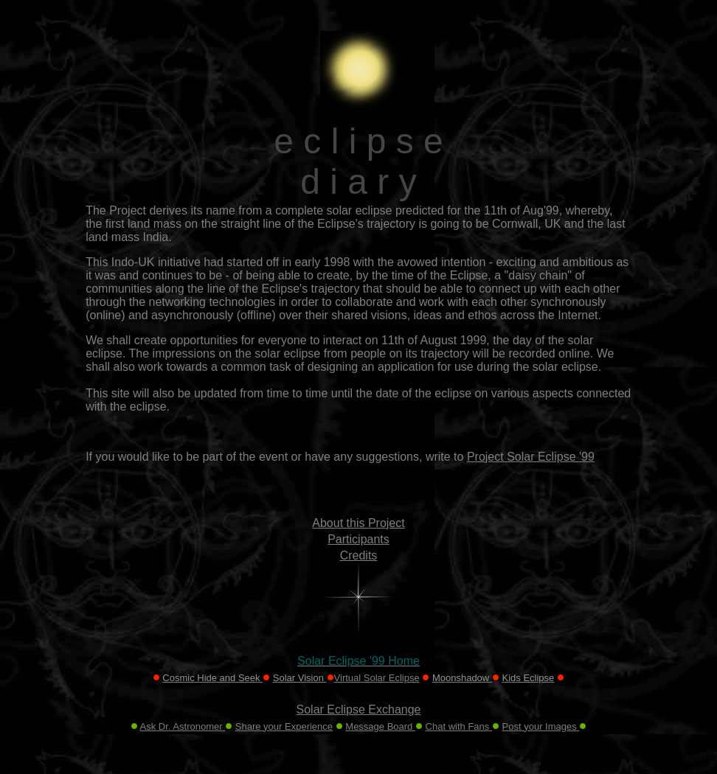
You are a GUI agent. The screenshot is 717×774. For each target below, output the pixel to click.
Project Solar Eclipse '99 (531, 456)
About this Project (358, 523)
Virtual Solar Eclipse (377, 677)
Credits (359, 555)
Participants (358, 539)
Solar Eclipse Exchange (359, 709)
